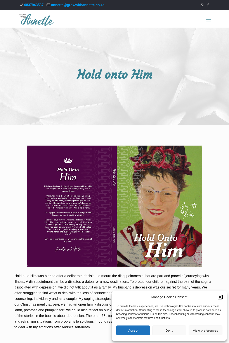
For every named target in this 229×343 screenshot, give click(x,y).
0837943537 (33, 5)
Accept (133, 330)
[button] (220, 297)
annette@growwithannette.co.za (77, 5)
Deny (169, 330)
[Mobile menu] (208, 19)
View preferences (205, 330)
